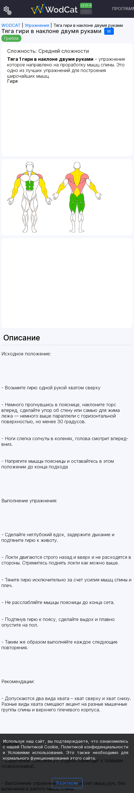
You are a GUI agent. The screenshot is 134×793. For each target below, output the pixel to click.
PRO (86, 12)
